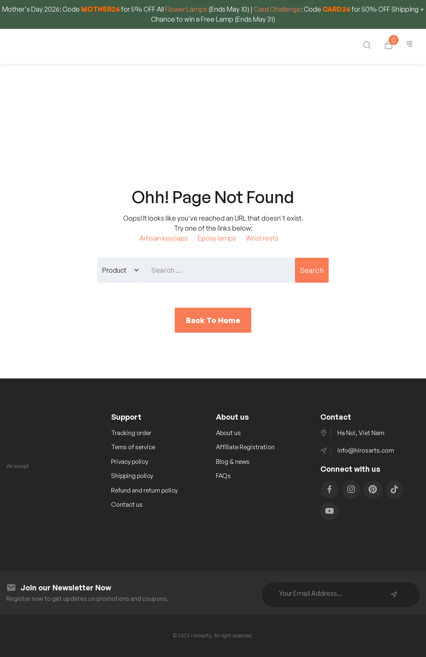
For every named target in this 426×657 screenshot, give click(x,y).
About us (228, 433)
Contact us (127, 504)
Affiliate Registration (245, 447)
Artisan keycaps (163, 238)
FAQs (223, 476)
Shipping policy (132, 476)
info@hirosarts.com (365, 450)
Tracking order (131, 433)
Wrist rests (262, 238)
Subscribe (394, 594)
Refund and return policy (144, 490)
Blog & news (233, 461)
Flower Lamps (186, 9)
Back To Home (213, 320)
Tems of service (133, 447)
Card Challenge (277, 9)
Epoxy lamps (217, 238)
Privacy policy (129, 461)
